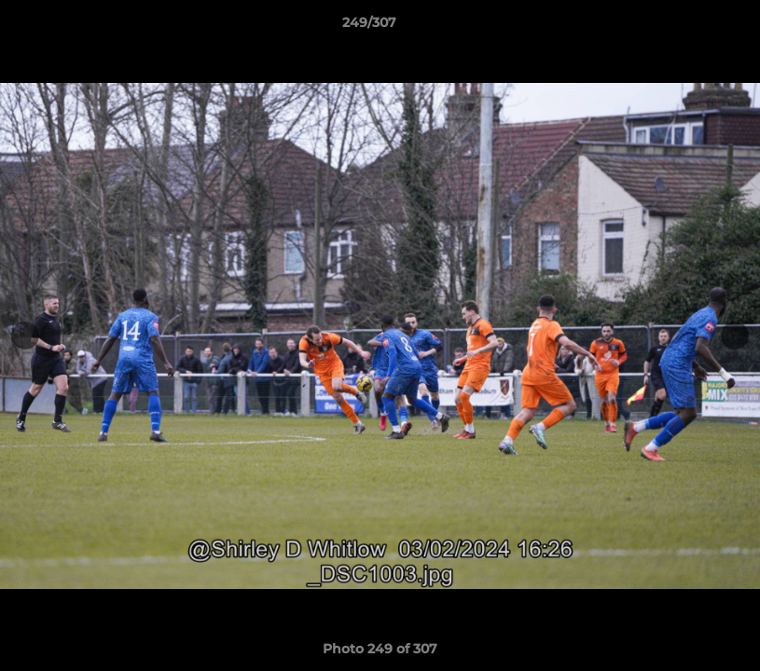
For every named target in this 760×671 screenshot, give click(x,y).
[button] (681, 27)
